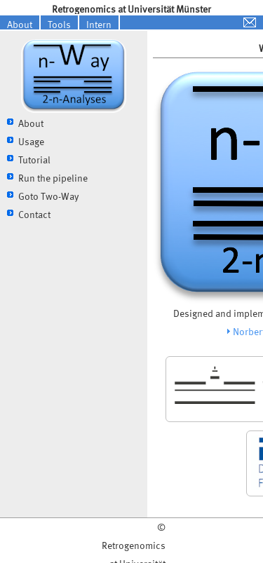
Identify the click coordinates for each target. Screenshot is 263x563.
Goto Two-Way (48, 196)
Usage (31, 141)
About (19, 24)
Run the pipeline (53, 177)
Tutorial (34, 159)
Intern (99, 24)
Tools (59, 24)
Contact (34, 214)
